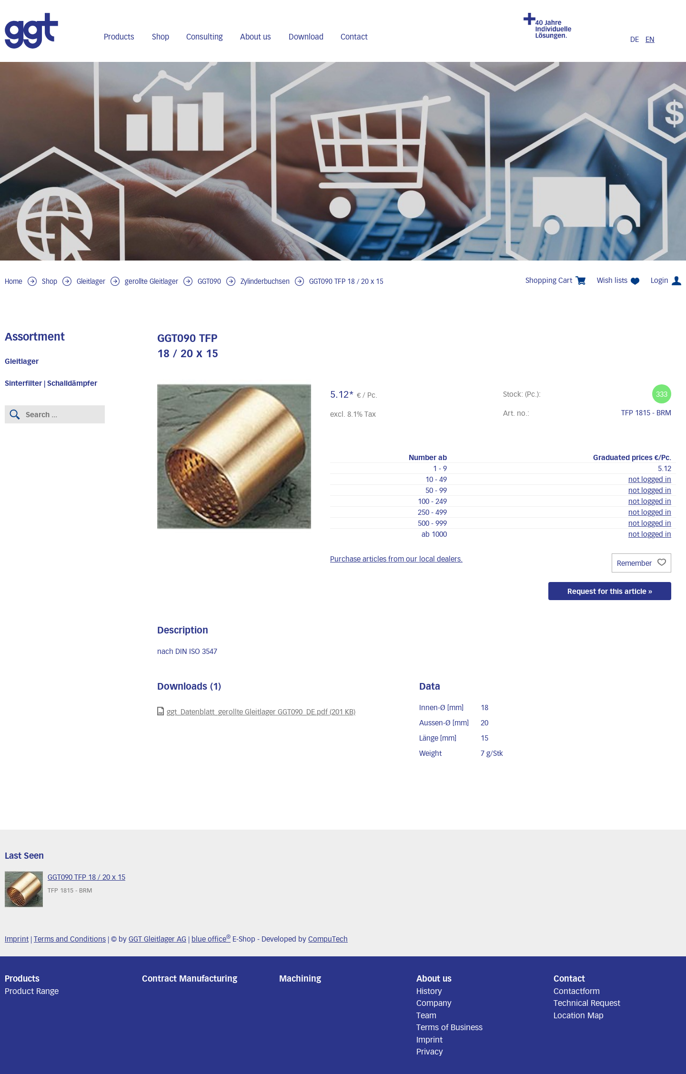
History (429, 990)
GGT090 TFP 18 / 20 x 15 (346, 281)
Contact (354, 36)
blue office (211, 938)
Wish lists (618, 280)
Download (306, 36)
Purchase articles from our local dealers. (396, 558)
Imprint (17, 938)
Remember (641, 563)
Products (119, 36)
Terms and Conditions (70, 938)
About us (255, 36)
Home (13, 281)
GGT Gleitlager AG (157, 938)
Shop (160, 36)
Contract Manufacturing (189, 978)
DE (635, 39)
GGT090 (209, 281)
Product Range (32, 990)
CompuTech (328, 938)
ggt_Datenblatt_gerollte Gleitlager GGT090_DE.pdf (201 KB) (256, 711)
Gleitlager (91, 281)
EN (650, 39)
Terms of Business (449, 1027)
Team (426, 1015)
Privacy (429, 1051)
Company (434, 1002)
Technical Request (587, 1002)
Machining (300, 978)
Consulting (204, 36)
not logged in (649, 479)
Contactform (577, 990)
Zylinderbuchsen (265, 281)
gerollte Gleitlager (151, 281)
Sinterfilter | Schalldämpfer (51, 383)
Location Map (579, 1015)
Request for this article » (609, 591)
